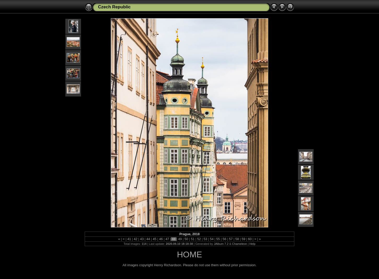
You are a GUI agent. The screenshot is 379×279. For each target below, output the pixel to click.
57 (230, 239)
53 (205, 239)
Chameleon (239, 243)
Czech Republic (114, 6)
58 (237, 239)
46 (161, 239)
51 (193, 239)
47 (167, 239)
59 (243, 239)
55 (218, 239)
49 (180, 239)
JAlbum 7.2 (221, 243)
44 (148, 239)
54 (212, 239)
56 (224, 239)
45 (154, 239)
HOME (189, 254)
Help (252, 243)
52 (199, 239)
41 (129, 239)
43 (142, 239)
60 (249, 239)
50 (186, 239)
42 (135, 239)
